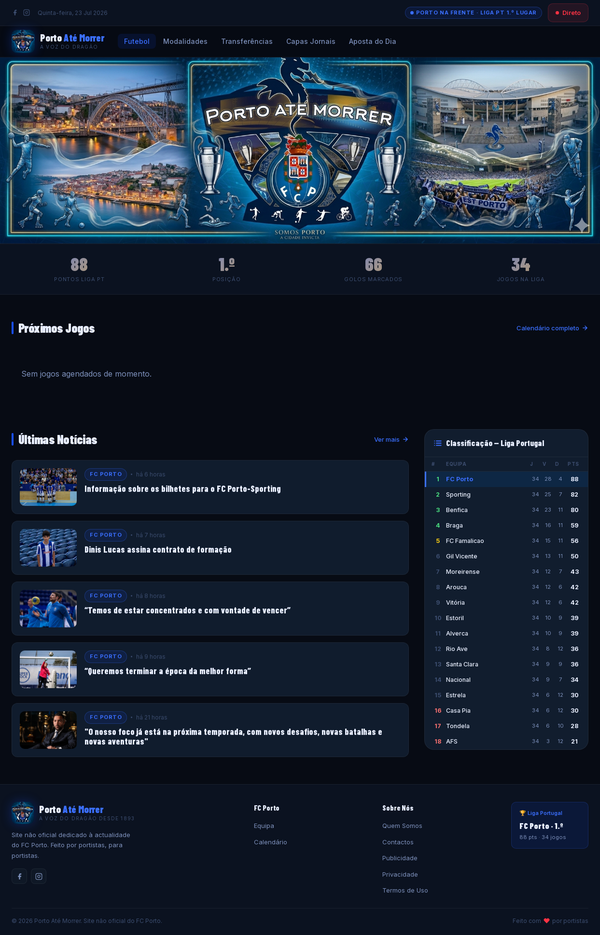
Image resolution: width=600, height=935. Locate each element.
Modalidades (185, 41)
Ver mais (391, 439)
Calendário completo (552, 328)
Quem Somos (402, 825)
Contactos (398, 842)
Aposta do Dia (372, 41)
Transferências (247, 41)
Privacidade (400, 874)
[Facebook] (15, 12)
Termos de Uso (405, 890)
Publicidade (400, 858)
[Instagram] (26, 12)
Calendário (270, 842)
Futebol (137, 41)
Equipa (264, 825)
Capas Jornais (310, 41)
